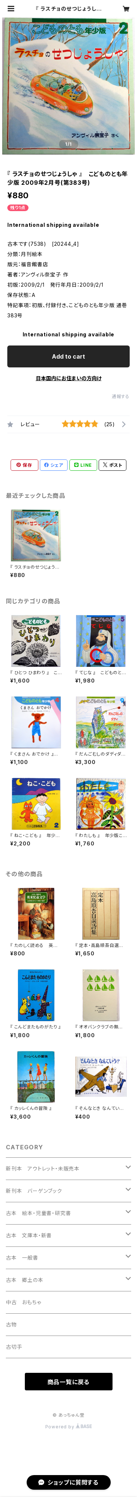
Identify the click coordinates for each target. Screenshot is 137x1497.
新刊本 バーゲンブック (34, 1191)
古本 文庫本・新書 (29, 1235)
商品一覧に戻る (68, 1382)
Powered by (68, 1426)
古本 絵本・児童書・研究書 (38, 1213)
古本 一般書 (22, 1257)
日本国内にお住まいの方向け (69, 378)
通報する (121, 396)
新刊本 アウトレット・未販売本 (43, 1168)
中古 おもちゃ (23, 1302)
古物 (11, 1324)
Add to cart (68, 356)
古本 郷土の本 (24, 1280)
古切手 (14, 1347)
